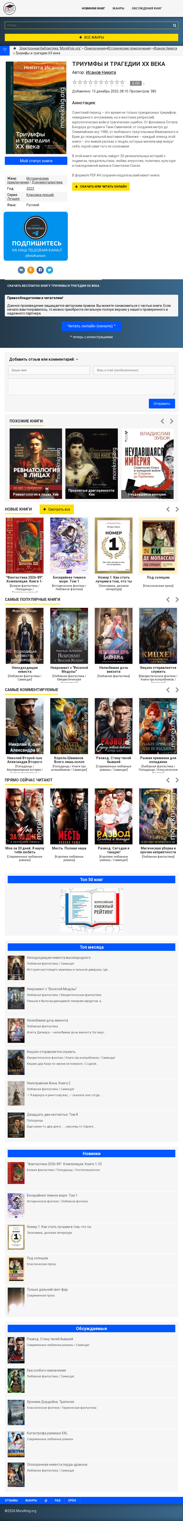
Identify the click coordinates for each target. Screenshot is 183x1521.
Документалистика (47, 182)
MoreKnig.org (36, 8)
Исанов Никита (165, 48)
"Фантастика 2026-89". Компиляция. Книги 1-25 (24, 579)
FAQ (58, 1500)
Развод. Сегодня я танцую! (113, 850)
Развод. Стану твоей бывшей (113, 760)
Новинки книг (93, 8)
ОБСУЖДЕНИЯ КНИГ (147, 8)
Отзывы (11, 1500)
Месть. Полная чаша (69, 848)
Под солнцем (158, 577)
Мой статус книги (36, 160)
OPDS (72, 1500)
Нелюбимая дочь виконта (113, 669)
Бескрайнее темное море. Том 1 (69, 579)
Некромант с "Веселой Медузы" (69, 669)
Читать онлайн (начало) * (92, 326)
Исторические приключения (28, 180)
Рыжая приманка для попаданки (158, 760)
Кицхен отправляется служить (158, 669)
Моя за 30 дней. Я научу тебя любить (24, 850)
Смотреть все (56, 509)
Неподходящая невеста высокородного (24, 669)
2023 (30, 188)
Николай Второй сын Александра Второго (24, 760)
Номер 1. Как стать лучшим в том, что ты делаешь (113, 579)
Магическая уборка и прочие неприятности (158, 850)
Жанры (118, 8)
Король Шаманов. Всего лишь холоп (69, 760)
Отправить (162, 404)
